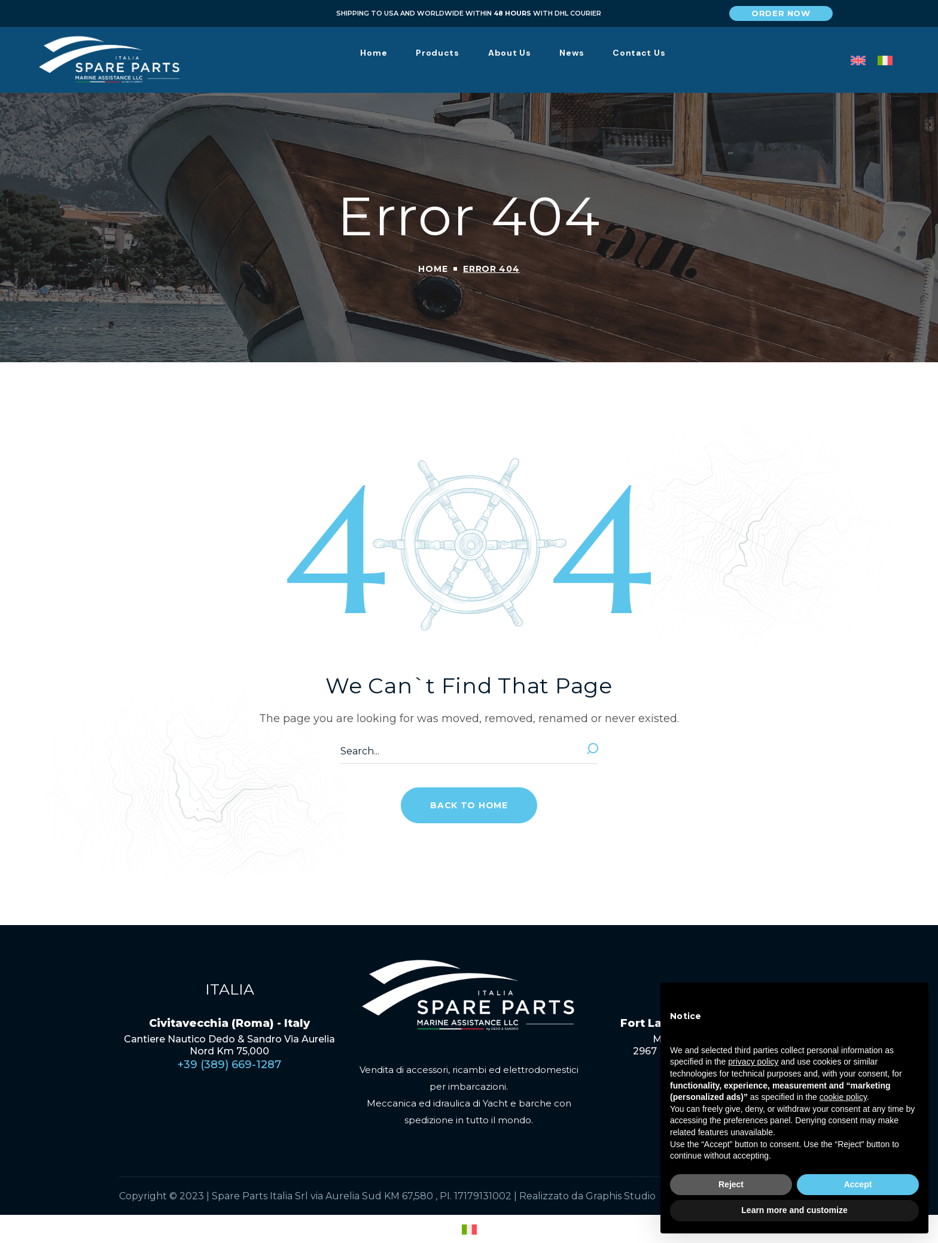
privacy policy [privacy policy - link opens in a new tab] (753, 1061)
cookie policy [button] (843, 1097)
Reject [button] (731, 1184)
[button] (781, 13)
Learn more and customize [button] (794, 1210)
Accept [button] (858, 1184)
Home (432, 268)
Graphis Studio (621, 1196)
